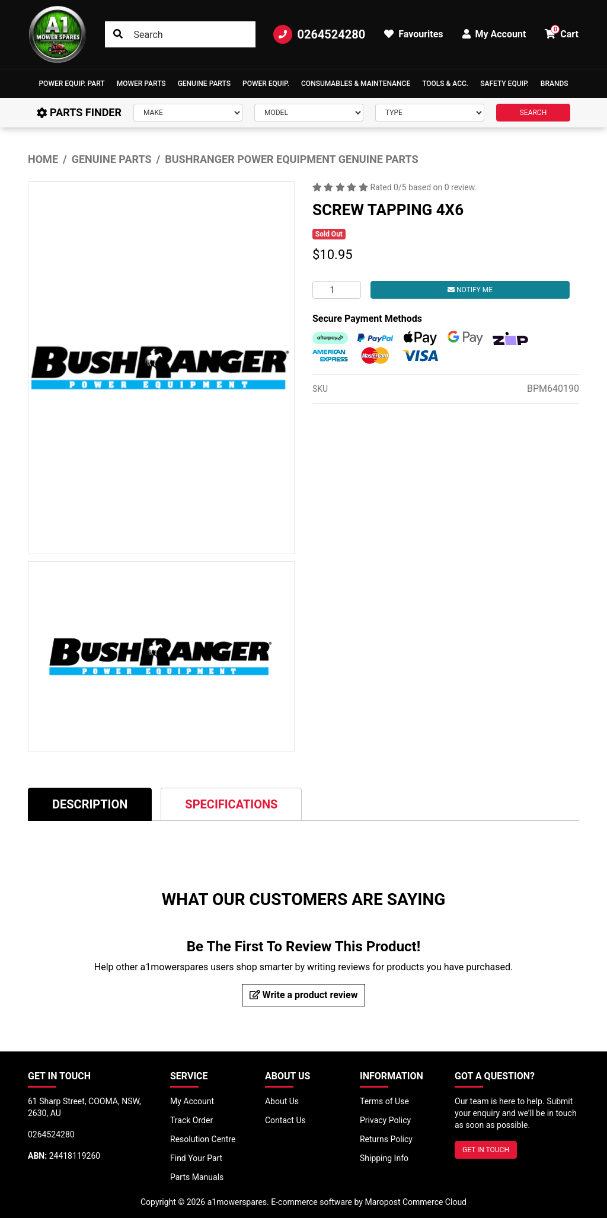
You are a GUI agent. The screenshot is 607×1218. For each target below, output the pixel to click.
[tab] (90, 804)
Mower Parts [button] (141, 83)
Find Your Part (196, 1158)
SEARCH (533, 112)
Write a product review (304, 994)
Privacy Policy (385, 1120)
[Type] (429, 113)
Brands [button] (554, 83)
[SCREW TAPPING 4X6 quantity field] (336, 290)
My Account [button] (494, 34)
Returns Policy (386, 1139)
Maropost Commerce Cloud (416, 1202)
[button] (71, 83)
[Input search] (180, 34)
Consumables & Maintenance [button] (355, 83)
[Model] (308, 113)
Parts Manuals (196, 1177)
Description (89, 804)
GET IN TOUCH (485, 1150)
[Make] (187, 113)
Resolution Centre (202, 1139)
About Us (282, 1101)
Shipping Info (384, 1158)
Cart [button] (562, 32)
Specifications (231, 804)
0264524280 (319, 34)
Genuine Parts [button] (204, 83)
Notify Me (470, 290)
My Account (192, 1101)
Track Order (191, 1120)
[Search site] (118, 34)
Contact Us (285, 1120)
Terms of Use (384, 1101)
